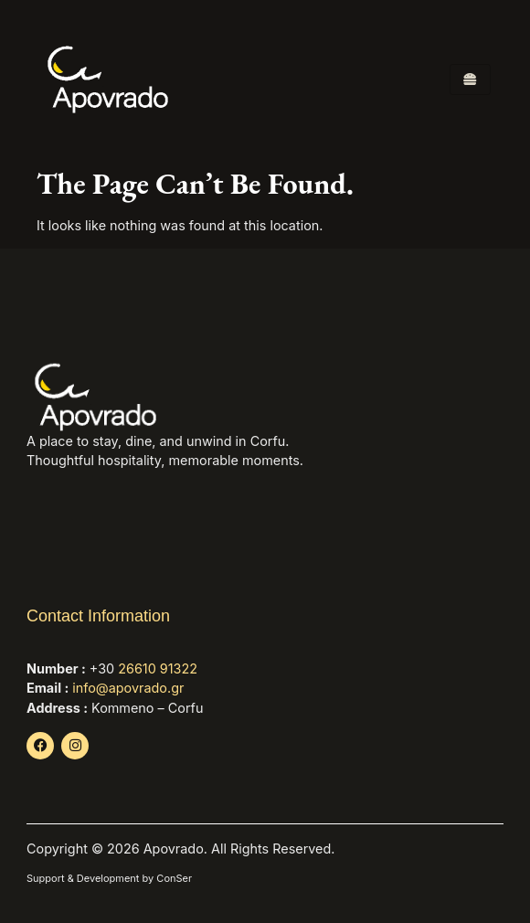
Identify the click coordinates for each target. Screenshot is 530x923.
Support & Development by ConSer (109, 878)
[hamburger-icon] (470, 79)
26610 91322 (157, 668)
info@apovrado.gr (128, 687)
